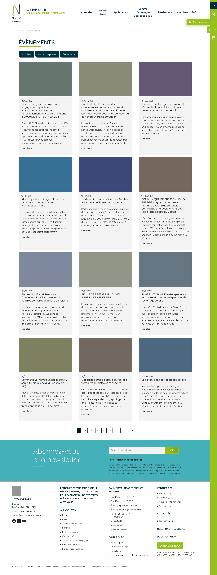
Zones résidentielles (72, 523)
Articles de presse (47, 54)
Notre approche (118, 542)
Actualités (182, 12)
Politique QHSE (166, 497)
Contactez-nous (170, 545)
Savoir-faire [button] (103, 12)
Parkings (66, 527)
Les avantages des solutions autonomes (130, 555)
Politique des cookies (100, 566)
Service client (165, 506)
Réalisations (165, 12)
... (122, 430)
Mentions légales (52, 566)
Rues (64, 519)
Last (131, 430)
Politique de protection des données (75, 566)
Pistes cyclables (70, 532)
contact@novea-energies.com (26, 515)
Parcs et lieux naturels (72, 549)
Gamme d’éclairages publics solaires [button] (143, 12)
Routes (65, 515)
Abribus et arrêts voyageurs (76, 540)
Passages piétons (71, 544)
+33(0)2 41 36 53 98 (25, 511)
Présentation (165, 493)
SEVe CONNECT (120, 529)
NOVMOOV (118, 517)
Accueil (22, 30)
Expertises (116, 551)
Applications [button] (121, 12)
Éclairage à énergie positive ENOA (127, 509)
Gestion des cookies (119, 566)
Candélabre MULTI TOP (122, 501)
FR (213, 5)
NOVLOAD (118, 525)
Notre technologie (119, 546)
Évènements (69, 54)
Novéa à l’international (170, 502)
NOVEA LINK (119, 521)
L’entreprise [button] (85, 12)
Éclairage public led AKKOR (124, 505)
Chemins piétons (70, 536)
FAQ (194, 12)
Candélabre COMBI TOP (122, 497)
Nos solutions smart (120, 514)
